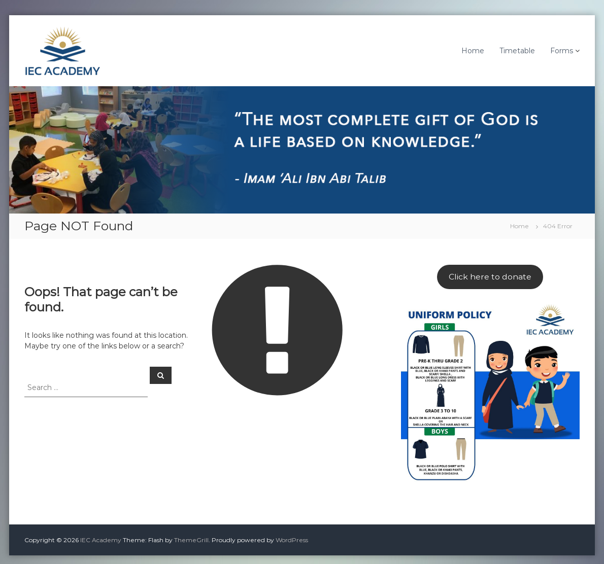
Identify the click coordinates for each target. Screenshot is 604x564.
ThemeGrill (191, 540)
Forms (561, 50)
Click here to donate (490, 276)
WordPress (292, 540)
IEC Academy (100, 540)
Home (472, 50)
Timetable (517, 50)
